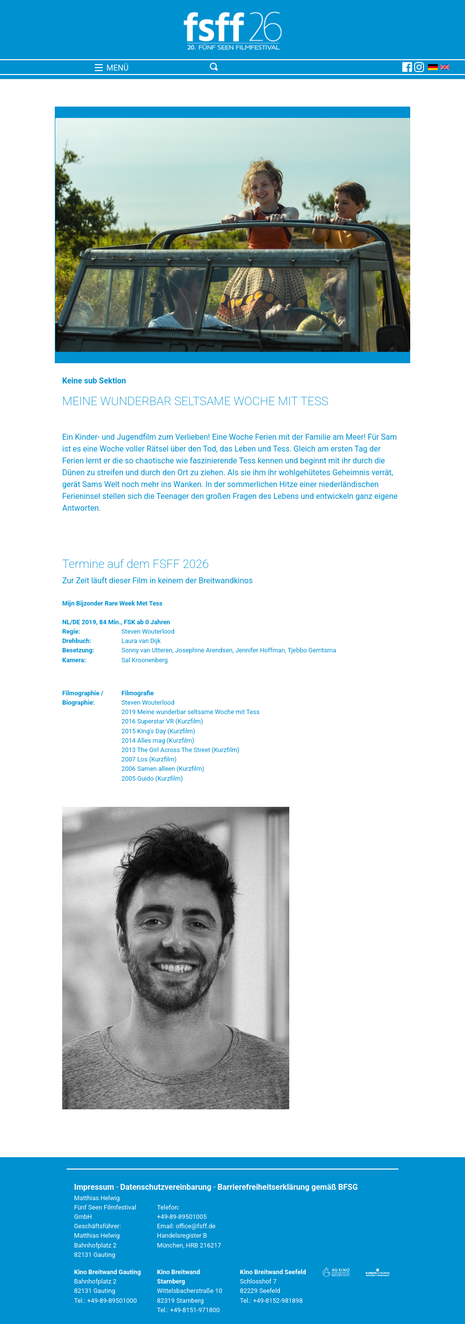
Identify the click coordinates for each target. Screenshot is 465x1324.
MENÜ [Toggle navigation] (112, 68)
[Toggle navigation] (304, 67)
